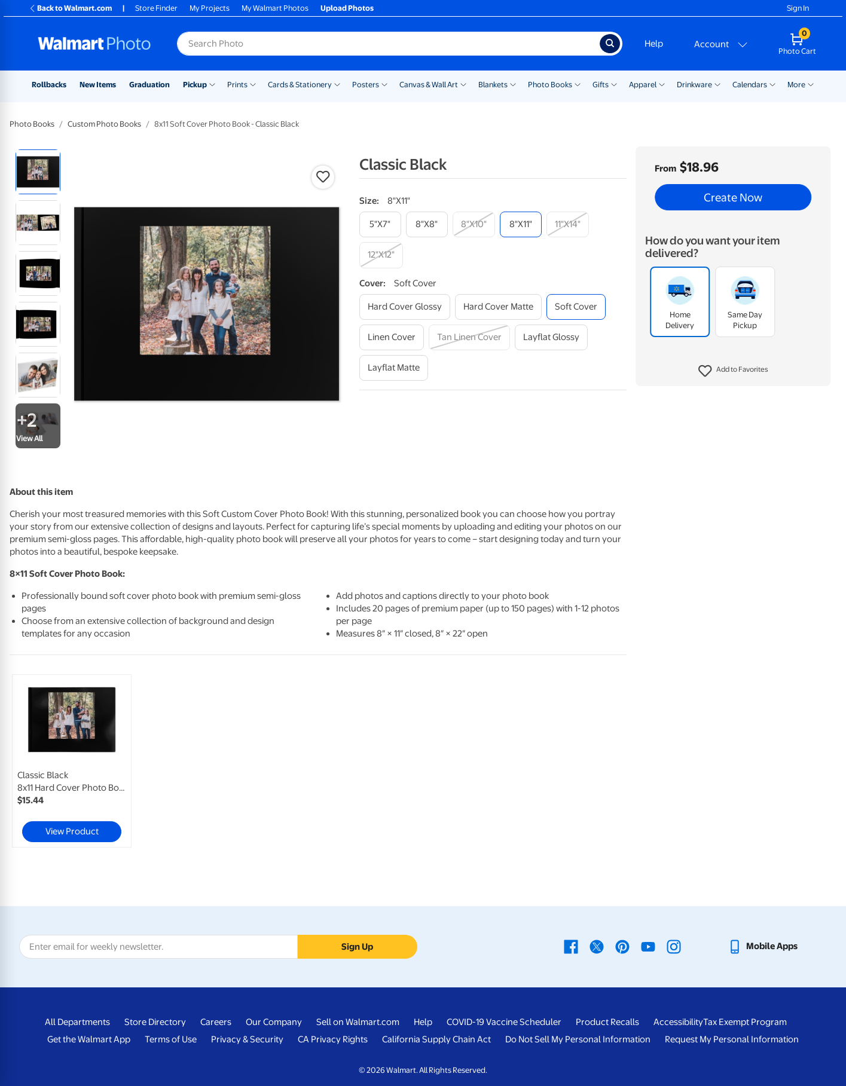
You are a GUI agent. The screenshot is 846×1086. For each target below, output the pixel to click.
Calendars (749, 84)
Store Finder (156, 8)
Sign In (798, 8)
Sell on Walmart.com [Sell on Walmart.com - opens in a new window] (357, 1022)
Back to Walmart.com (70, 8)
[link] (72, 761)
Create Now (733, 197)
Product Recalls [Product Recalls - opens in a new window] (607, 1022)
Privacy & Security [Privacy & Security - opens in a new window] (247, 1039)
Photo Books (550, 84)
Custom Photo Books (104, 124)
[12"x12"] (381, 255)
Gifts (600, 84)
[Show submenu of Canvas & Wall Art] (463, 84)
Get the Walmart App (88, 1039)
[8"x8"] (427, 224)
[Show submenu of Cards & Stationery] (337, 84)
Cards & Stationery (300, 84)
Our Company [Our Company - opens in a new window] (274, 1022)
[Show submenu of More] (810, 84)
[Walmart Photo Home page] (94, 43)
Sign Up (357, 946)
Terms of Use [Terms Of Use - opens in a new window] (171, 1039)
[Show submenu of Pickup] (212, 84)
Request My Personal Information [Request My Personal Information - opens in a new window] (732, 1039)
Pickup (195, 84)
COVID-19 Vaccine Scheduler (504, 1022)
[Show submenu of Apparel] (661, 84)
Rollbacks (49, 84)
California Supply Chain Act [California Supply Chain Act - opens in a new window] (436, 1039)
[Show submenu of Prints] (252, 84)
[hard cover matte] (498, 307)
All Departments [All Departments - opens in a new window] (77, 1022)
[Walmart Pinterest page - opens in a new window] (622, 946)
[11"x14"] (567, 224)
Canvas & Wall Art (428, 84)
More (796, 84)
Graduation (149, 84)
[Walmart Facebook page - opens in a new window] (571, 946)
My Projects (210, 8)
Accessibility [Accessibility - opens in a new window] (678, 1022)
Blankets (493, 84)
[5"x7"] (380, 224)
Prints (237, 84)
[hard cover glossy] (404, 307)
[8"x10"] (474, 224)
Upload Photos (347, 8)
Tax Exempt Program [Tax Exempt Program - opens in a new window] (745, 1022)
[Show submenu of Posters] (384, 84)
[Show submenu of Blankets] (513, 84)
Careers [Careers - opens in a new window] (215, 1022)
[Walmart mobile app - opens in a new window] (763, 946)
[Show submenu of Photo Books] (577, 84)
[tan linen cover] (469, 337)
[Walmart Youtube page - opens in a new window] (648, 946)
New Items (98, 84)
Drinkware (694, 84)
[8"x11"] (521, 224)
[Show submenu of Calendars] (772, 84)
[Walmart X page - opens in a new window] (597, 946)
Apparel (642, 84)
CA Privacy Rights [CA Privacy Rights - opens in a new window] (333, 1039)
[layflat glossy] (551, 337)
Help (654, 43)
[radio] (38, 171)
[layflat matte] (393, 368)
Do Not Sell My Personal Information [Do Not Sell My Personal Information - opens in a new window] (577, 1039)
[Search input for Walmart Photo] (388, 44)
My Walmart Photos (275, 8)
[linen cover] (391, 337)
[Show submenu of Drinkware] (717, 84)
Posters (365, 84)
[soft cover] (576, 307)
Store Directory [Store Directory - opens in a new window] (155, 1022)
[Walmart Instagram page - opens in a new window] (674, 946)
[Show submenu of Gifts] (614, 84)
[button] (733, 371)
